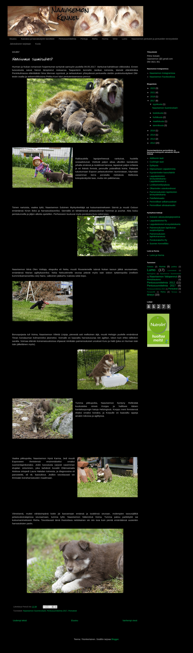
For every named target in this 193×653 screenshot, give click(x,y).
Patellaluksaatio (157, 198)
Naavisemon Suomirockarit (34, 611)
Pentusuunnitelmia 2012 (161, 282)
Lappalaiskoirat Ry (158, 220)
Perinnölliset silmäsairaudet (162, 205)
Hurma (105, 39)
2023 (153, 88)
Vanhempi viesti (129, 620)
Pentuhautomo (154, 279)
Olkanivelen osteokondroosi (163, 188)
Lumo (124, 39)
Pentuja (84, 39)
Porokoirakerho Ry (158, 240)
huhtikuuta (158, 117)
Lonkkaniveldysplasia (160, 185)
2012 (153, 143)
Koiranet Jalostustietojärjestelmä (165, 217)
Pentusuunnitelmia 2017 (57, 611)
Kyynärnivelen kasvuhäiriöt (162, 172)
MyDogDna (151, 274)
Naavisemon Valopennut (163, 276)
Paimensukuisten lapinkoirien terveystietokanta (163, 193)
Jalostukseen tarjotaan (20, 44)
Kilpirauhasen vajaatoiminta (163, 169)
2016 (153, 130)
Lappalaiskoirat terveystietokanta (165, 224)
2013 (153, 139)
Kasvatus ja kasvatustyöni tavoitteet (37, 39)
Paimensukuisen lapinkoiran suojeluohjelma (163, 228)
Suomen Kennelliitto (159, 243)
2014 (153, 135)
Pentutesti (72, 611)
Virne (115, 39)
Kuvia (38, 44)
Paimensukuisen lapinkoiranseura (157, 235)
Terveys (174, 292)
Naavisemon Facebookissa (162, 77)
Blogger (115, 639)
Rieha (95, 39)
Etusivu (13, 39)
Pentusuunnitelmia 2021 (156, 289)
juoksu (174, 267)
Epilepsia (154, 165)
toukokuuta (158, 113)
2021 (153, 92)
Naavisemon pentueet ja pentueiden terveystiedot (154, 39)
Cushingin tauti (157, 162)
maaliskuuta (159, 121)
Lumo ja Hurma (157, 255)
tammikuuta (158, 125)
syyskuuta (158, 104)
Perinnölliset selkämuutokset (163, 201)
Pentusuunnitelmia (67, 39)
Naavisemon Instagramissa (162, 73)
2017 (153, 100)
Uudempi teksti (20, 620)
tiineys (150, 294)
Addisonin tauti (157, 158)
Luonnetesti (172, 270)
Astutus (150, 267)
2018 (153, 96)
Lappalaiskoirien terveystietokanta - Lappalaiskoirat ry (158, 179)
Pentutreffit (151, 292)
